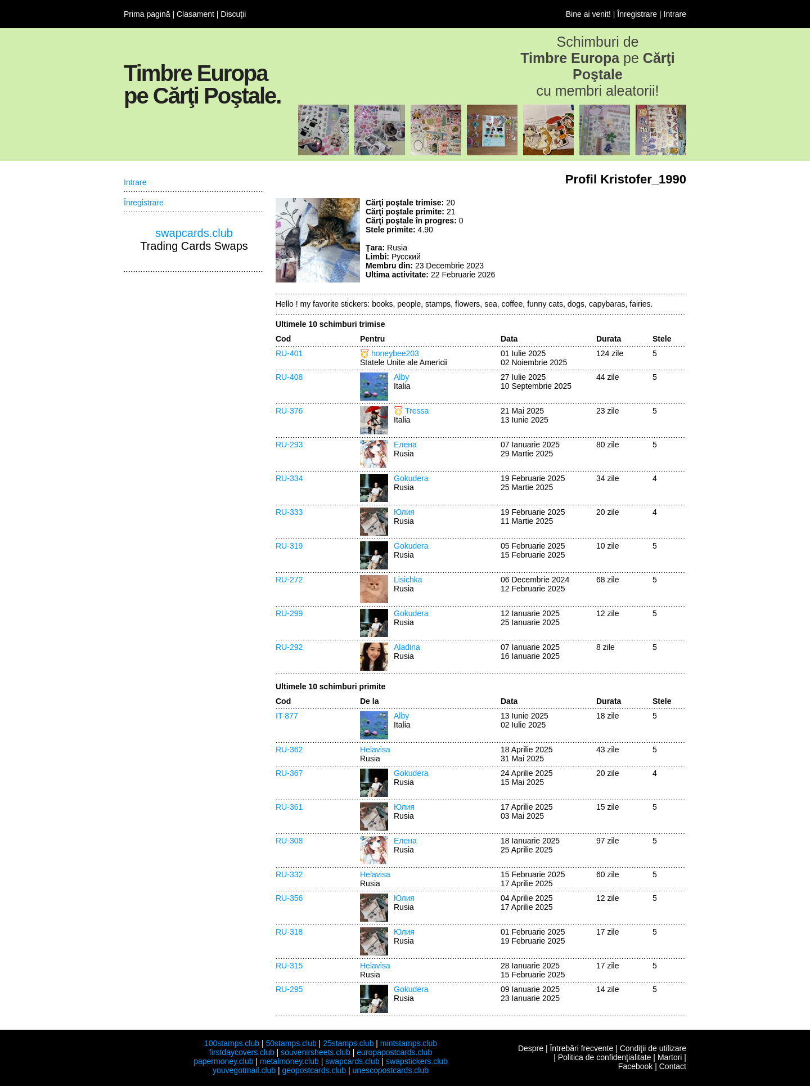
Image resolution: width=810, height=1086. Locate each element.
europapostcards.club (394, 1052)
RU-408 (289, 377)
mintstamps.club (408, 1043)
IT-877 (287, 715)
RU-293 (289, 444)
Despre (530, 1048)
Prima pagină (147, 14)
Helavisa (375, 749)
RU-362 (289, 749)
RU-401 (289, 353)
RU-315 (289, 965)
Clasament (195, 14)
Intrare (675, 14)
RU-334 (289, 478)
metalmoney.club (289, 1061)
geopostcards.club (314, 1070)
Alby (401, 377)
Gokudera (411, 478)
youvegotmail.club (244, 1070)
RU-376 (289, 410)
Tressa (417, 410)
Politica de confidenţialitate (604, 1057)
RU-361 (289, 806)
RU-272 (289, 579)
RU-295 (289, 989)
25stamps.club (348, 1043)
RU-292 (289, 647)
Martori (670, 1057)
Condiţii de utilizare (653, 1048)
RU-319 (289, 545)
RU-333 (289, 512)
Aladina (407, 647)
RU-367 (289, 773)
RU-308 (289, 840)
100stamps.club (231, 1043)
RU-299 (289, 613)
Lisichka (408, 579)
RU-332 (289, 874)
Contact (672, 1066)
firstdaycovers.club (241, 1052)
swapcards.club (194, 233)
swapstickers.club (417, 1061)
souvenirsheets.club (315, 1052)
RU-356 (289, 898)
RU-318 (289, 931)
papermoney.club (223, 1061)
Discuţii (233, 14)
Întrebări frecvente (581, 1048)
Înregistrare (637, 14)
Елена (405, 444)
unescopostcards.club (391, 1070)
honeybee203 (395, 353)
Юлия (404, 512)
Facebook (635, 1066)
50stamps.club (291, 1043)
